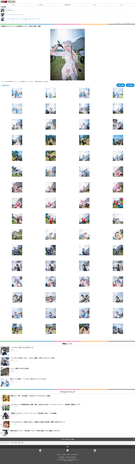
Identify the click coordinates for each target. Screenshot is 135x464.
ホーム (13, 4)
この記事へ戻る (5, 85)
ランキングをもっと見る (67, 439)
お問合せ (58, 454)
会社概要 (68, 454)
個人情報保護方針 (74, 454)
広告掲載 (63, 454)
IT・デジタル (40, 4)
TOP (67, 446)
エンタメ (94, 4)
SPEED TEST (67, 4)
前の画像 (121, 85)
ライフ (121, 4)
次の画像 (129, 85)
